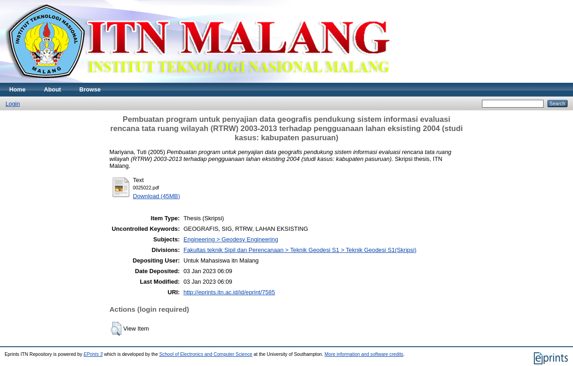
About (52, 89)
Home (17, 89)
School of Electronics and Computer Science (205, 354)
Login (13, 103)
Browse (90, 89)
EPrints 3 (93, 354)
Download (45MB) (156, 196)
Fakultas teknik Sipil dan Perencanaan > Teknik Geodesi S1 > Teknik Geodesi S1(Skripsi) (300, 249)
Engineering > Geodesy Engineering (230, 239)
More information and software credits (364, 354)
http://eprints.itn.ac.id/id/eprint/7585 (229, 292)
